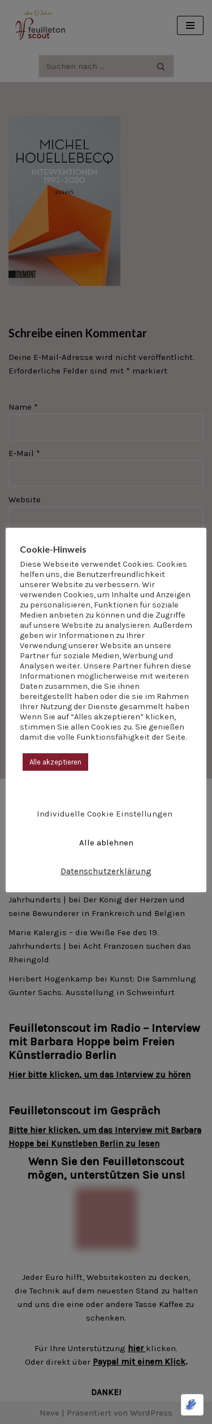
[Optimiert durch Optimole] (192, 1405)
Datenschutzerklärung (106, 871)
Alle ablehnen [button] (106, 842)
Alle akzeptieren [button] (55, 762)
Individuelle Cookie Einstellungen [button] (104, 814)
